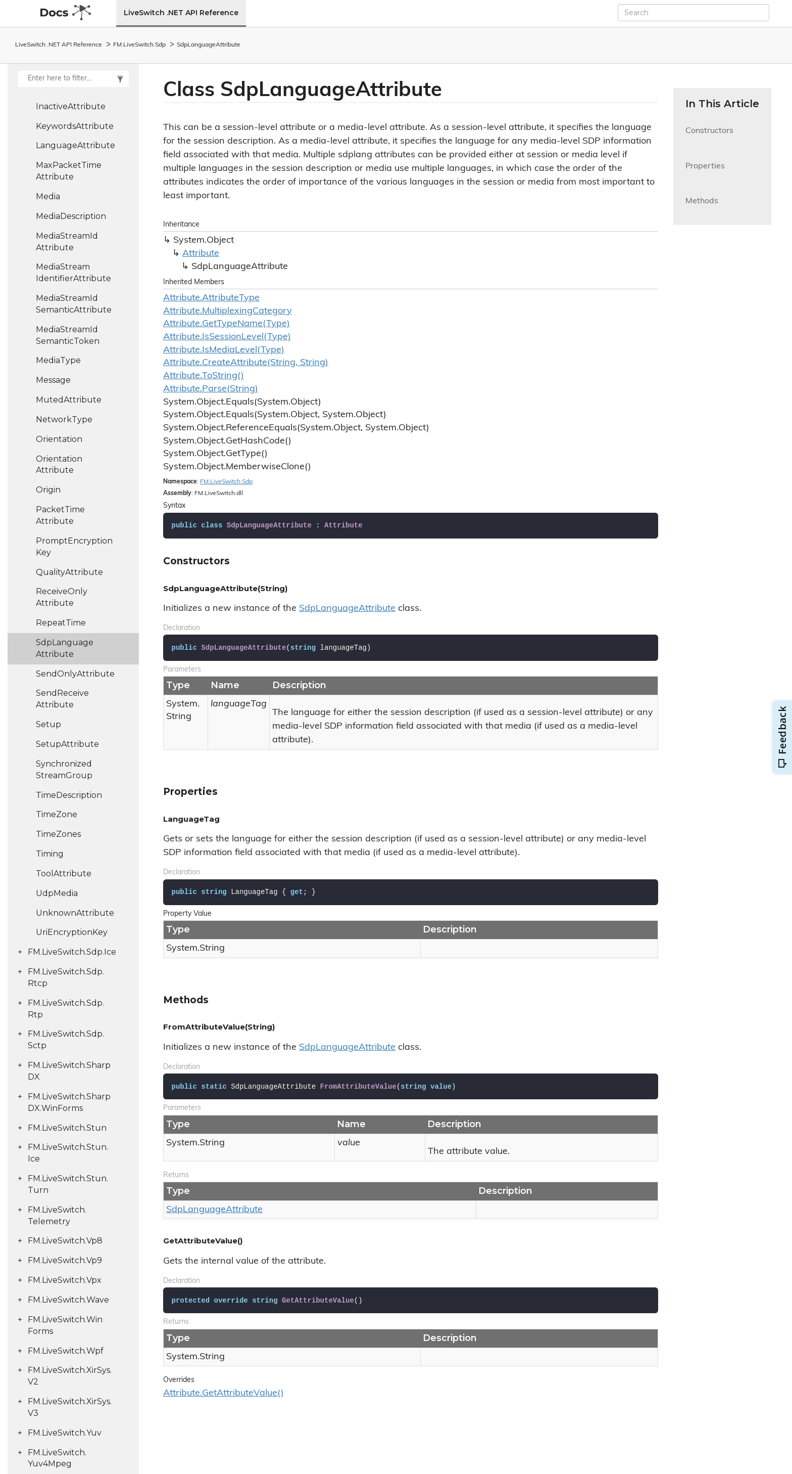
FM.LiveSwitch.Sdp (139, 45)
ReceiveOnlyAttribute (61, 597)
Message (53, 380)
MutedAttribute (69, 400)
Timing (50, 854)
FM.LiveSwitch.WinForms (65, 1325)
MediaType (58, 360)
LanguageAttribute (75, 145)
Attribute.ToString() (203, 376)
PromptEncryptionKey (74, 546)
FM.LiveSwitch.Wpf (66, 1351)
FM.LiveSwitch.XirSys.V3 (70, 1407)
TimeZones (58, 834)
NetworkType (64, 419)
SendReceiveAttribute (62, 698)
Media (48, 196)
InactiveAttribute (71, 106)
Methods (701, 207)
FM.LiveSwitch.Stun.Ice (68, 1153)
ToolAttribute (63, 873)
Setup (48, 724)
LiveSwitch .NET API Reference (181, 12)
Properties (705, 172)
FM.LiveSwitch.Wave (68, 1300)
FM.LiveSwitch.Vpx (65, 1280)
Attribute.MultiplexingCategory (227, 311)
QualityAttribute (69, 572)
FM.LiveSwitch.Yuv (65, 1433)
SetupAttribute (67, 744)
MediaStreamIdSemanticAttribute (74, 304)
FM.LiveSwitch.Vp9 (65, 1260)
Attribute (200, 253)
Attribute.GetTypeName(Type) (226, 324)
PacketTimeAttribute (60, 515)
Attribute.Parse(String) (210, 389)
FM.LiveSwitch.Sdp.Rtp (66, 1008)
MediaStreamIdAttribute (67, 241)
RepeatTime (61, 623)
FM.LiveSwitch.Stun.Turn (68, 1184)
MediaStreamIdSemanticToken (68, 335)
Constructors (709, 137)
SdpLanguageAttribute (208, 45)
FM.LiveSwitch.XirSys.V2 (70, 1376)
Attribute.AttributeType (211, 298)
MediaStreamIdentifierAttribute (73, 272)
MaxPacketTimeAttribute (69, 171)
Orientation (59, 439)
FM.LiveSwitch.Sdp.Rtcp (66, 977)
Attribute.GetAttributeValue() (223, 1393)
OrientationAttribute (59, 464)
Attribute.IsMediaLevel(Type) (223, 350)
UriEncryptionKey (72, 932)
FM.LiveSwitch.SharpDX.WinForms (69, 1102)
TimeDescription (69, 795)
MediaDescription (71, 216)
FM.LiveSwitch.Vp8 (65, 1240)
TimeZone (56, 814)
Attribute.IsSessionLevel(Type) (227, 337)
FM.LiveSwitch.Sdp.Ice (72, 952)
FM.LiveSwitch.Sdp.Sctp (66, 1039)
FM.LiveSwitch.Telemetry (57, 1215)
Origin (48, 490)
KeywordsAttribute (75, 126)
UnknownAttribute (75, 913)
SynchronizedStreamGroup (64, 769)
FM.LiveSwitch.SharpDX (69, 1071)
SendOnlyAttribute (75, 674)
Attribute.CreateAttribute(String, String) (245, 363)
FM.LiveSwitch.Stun (67, 1128)
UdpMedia (57, 893)
